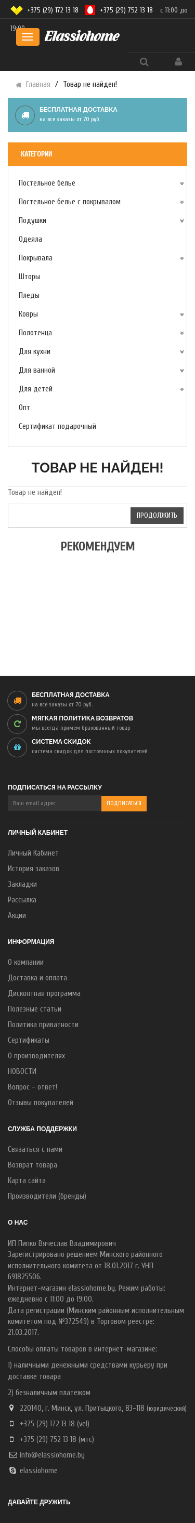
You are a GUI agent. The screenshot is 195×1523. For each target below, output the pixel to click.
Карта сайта (27, 1180)
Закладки (22, 884)
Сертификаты (28, 1040)
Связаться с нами (35, 1149)
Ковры (28, 314)
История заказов (33, 868)
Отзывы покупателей (40, 1102)
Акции (17, 915)
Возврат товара (32, 1165)
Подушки (32, 220)
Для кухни (34, 351)
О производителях (36, 1056)
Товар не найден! (90, 84)
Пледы (29, 295)
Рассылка (22, 900)
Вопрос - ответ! (32, 1087)
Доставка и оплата (37, 978)
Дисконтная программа (44, 993)
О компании (26, 962)
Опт (24, 407)
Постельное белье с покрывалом (70, 202)
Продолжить (157, 515)
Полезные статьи (34, 1009)
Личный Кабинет (33, 853)
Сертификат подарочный (57, 426)
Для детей (36, 389)
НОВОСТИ (22, 1071)
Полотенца (35, 333)
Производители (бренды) (47, 1196)
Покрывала (36, 258)
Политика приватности (43, 1024)
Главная (38, 84)
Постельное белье (47, 183)
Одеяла (30, 239)
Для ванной (37, 370)
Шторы (29, 276)
